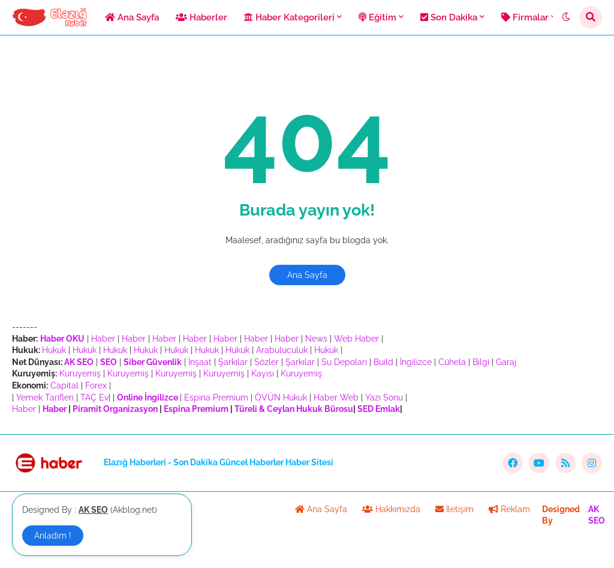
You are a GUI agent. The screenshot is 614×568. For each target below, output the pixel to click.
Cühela (452, 362)
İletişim (454, 509)
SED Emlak (378, 409)
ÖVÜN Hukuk (281, 397)
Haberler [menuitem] (201, 17)
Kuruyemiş (80, 373)
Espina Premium (216, 397)
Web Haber (356, 338)
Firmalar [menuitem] (525, 17)
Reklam (509, 509)
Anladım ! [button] (52, 535)
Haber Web (336, 397)
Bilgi (480, 362)
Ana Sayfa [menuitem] (132, 17)
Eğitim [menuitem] (377, 17)
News (316, 338)
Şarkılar (233, 362)
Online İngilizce (147, 397)
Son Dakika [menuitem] (448, 17)
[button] (566, 17)
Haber (103, 338)
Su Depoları (344, 362)
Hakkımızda (391, 509)
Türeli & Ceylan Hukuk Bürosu (293, 409)
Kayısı (262, 373)
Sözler (266, 362)
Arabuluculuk (282, 350)
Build (383, 362)
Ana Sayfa (307, 275)
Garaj (506, 362)
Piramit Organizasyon (115, 409)
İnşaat (200, 362)
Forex (96, 385)
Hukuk (54, 350)
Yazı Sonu (384, 397)
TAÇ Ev (94, 397)
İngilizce (416, 362)
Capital (64, 385)
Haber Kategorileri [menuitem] (289, 17)
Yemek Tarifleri (45, 397)
